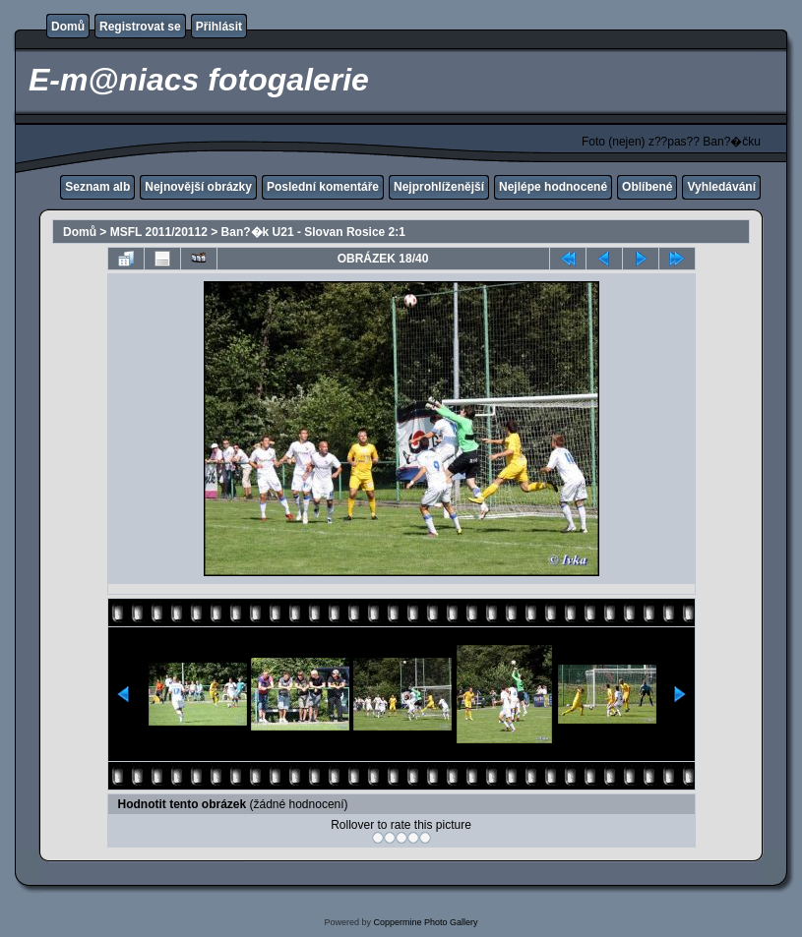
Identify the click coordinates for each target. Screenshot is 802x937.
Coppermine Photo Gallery (425, 922)
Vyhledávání (721, 187)
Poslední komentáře (323, 187)
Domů (68, 26)
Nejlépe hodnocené (553, 187)
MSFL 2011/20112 (159, 232)
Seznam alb (97, 187)
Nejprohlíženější (439, 187)
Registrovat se (140, 26)
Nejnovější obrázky (198, 187)
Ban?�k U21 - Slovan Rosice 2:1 (313, 232)
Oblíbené (647, 187)
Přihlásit (219, 26)
